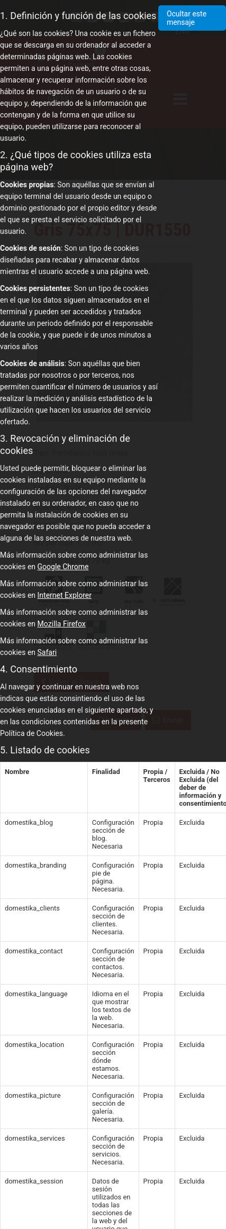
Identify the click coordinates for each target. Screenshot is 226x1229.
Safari (47, 652)
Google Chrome (63, 566)
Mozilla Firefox (62, 624)
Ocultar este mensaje (186, 18)
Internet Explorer (65, 595)
